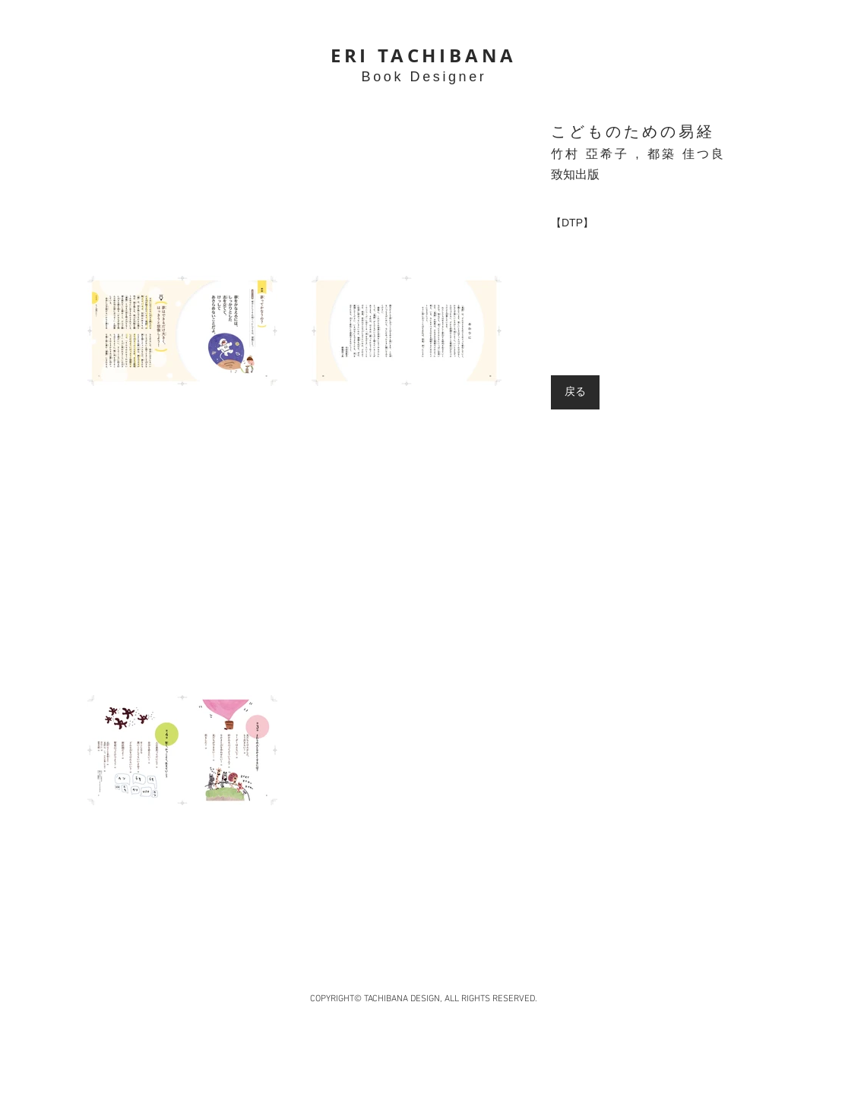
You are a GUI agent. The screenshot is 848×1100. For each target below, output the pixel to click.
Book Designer (424, 76)
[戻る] (575, 392)
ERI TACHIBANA (424, 55)
